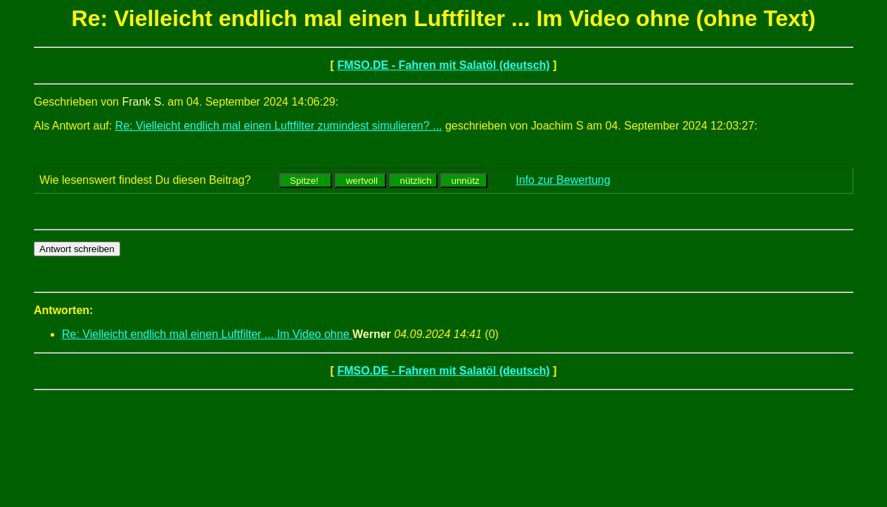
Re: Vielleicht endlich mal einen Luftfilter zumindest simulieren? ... (278, 126)
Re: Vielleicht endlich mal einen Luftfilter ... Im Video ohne (207, 334)
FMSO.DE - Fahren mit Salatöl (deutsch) (443, 65)
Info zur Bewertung (563, 180)
